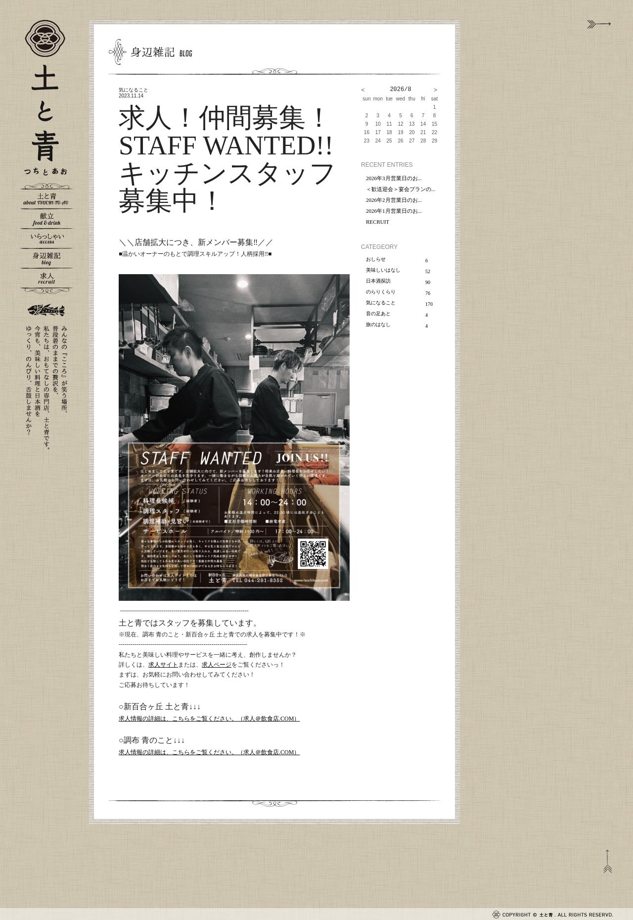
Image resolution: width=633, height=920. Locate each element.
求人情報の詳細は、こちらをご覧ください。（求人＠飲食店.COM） (209, 718)
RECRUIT (377, 222)
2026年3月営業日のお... (394, 178)
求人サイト (163, 664)
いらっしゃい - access (47, 238)
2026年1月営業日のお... (394, 211)
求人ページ (216, 664)
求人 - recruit (47, 278)
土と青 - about (47, 198)
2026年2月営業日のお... (394, 200)
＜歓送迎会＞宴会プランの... (400, 189)
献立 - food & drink (47, 218)
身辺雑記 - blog (47, 258)
